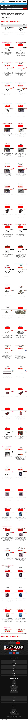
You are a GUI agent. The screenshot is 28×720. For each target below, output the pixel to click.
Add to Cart (21, 530)
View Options (7, 530)
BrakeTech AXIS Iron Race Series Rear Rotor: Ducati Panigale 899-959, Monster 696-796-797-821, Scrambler (20, 578)
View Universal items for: (10, 636)
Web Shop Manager (15, 717)
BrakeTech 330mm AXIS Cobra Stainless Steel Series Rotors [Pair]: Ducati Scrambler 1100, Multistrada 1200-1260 (7, 518)
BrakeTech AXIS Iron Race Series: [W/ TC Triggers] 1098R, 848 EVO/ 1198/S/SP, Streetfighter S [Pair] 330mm (21, 598)
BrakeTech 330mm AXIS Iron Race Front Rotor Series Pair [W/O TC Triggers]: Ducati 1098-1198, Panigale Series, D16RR (21, 518)
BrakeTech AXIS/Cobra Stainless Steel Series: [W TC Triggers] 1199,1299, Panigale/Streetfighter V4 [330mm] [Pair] (20, 619)
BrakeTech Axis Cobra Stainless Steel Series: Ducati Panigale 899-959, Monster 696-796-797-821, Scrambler (7, 558)
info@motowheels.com (15, 713)
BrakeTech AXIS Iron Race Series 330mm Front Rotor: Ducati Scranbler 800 (7, 578)
